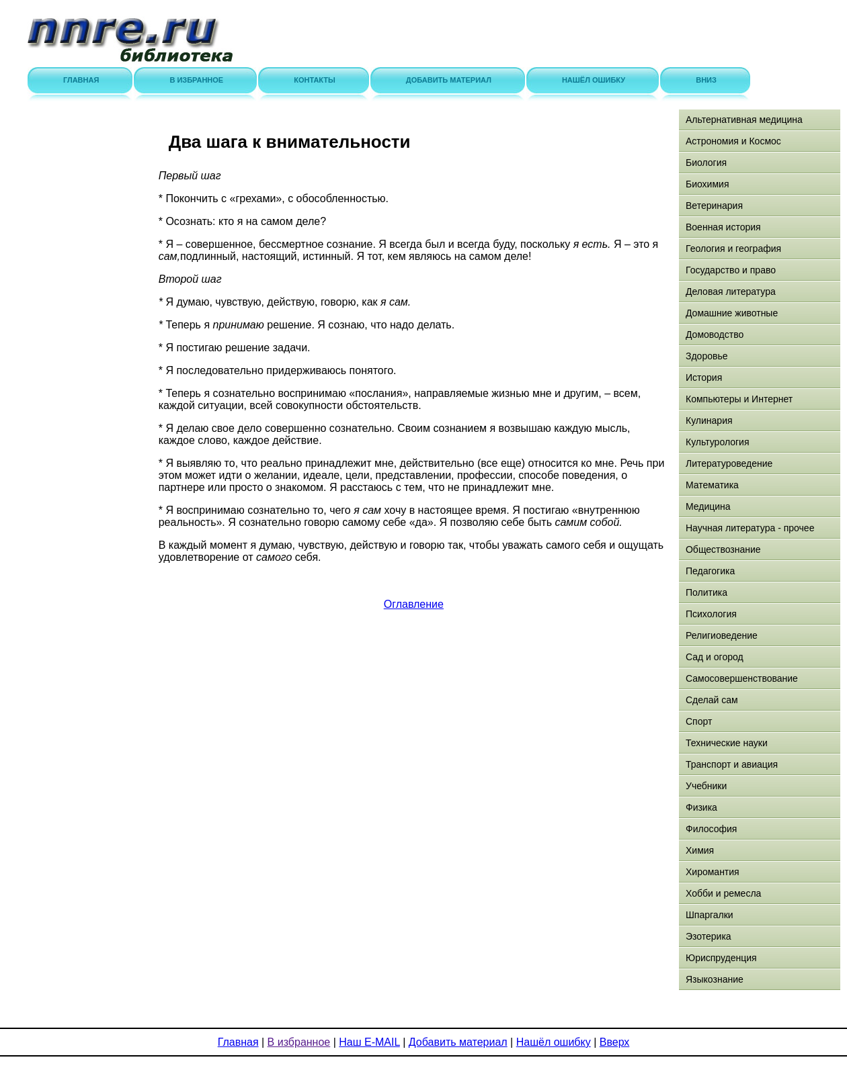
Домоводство (714, 334)
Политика (706, 592)
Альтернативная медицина (744, 119)
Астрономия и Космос (733, 141)
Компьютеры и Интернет (739, 399)
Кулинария (709, 420)
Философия (711, 828)
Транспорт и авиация (732, 764)
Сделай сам (712, 699)
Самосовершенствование (742, 678)
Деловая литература (731, 291)
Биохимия (707, 184)
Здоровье (707, 356)
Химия (700, 850)
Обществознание (723, 549)
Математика (712, 485)
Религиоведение (722, 635)
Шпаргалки (709, 914)
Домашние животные (732, 313)
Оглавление (414, 604)
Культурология (718, 442)
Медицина (708, 506)
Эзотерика (708, 936)
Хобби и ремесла (723, 893)
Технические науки (727, 742)
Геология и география (733, 248)
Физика (701, 807)
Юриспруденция (721, 957)
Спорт (699, 721)
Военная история (723, 227)
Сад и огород (714, 657)
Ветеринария (714, 205)
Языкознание (714, 979)
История (704, 377)
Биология (706, 162)
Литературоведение (729, 463)
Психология (711, 614)
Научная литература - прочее (750, 528)
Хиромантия (712, 871)
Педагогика (710, 571)
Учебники (706, 785)
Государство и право (731, 270)
